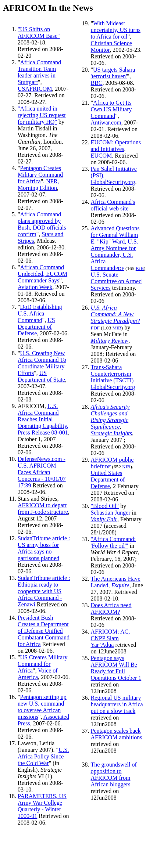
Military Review (110, 341)
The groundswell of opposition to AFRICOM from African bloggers (114, 774)
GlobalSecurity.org (113, 182)
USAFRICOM (35, 89)
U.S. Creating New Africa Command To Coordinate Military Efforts (42, 363)
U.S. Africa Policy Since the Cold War (43, 756)
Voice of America (38, 673)
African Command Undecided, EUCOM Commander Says (42, 274)
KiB (140, 268)
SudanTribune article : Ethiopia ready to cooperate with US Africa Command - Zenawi (44, 591)
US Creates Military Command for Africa (42, 664)
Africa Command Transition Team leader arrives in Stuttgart (39, 72)
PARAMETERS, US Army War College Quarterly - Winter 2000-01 (42, 806)
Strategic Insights (111, 433)
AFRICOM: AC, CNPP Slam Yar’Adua (110, 638)
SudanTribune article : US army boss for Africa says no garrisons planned (44, 548)
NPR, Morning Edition (38, 184)
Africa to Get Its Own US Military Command (111, 109)
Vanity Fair (104, 519)
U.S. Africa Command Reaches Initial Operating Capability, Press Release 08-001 (43, 419)
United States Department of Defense (108, 479)
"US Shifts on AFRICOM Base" (39, 32)
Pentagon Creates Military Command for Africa (40, 174)
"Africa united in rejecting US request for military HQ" (42, 115)
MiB (116, 328)
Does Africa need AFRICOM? (111, 608)
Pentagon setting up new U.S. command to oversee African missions (42, 707)
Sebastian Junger (111, 512)
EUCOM (101, 155)
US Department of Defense (36, 326)
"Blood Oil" (105, 506)
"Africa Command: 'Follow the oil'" (113, 542)
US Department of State (41, 376)
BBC (97, 83)
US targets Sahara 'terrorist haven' (113, 72)
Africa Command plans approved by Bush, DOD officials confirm (42, 224)
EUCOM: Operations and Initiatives (116, 145)
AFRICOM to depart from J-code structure (43, 508)
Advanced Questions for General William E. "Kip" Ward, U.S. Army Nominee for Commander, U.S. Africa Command (115, 248)
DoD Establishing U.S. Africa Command (40, 313)
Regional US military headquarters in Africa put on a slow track (117, 704)
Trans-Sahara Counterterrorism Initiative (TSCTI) (112, 373)
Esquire (120, 585)
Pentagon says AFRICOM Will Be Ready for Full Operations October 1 (116, 668)
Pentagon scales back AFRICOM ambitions (116, 734)
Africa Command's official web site (113, 205)
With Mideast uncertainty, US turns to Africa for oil (115, 30)
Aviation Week (35, 287)
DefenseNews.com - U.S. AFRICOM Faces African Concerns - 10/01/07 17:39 (42, 472)
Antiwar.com (106, 122)
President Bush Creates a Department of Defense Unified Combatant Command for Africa (44, 630)
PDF (119, 268)
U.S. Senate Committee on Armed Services (116, 281)
